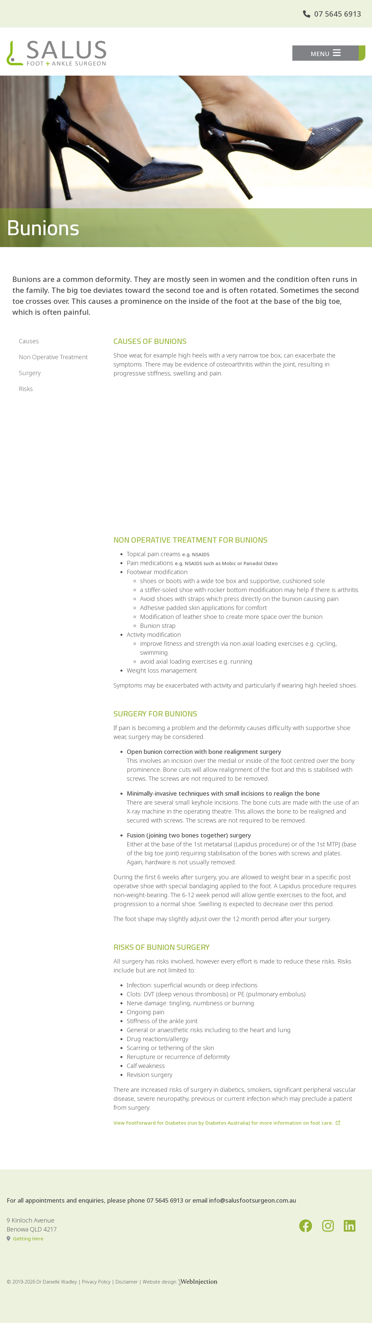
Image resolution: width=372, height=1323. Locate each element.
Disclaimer (126, 1282)
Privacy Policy (96, 1282)
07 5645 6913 (337, 14)
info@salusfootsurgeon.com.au (252, 1200)
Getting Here (28, 1238)
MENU (326, 53)
